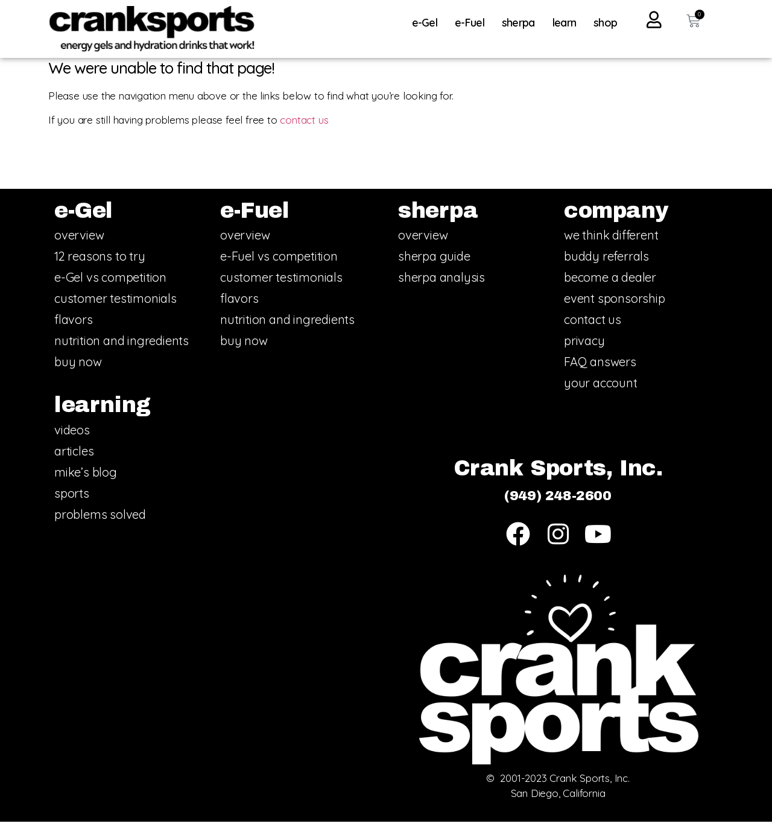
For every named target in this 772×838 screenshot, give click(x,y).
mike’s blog (85, 487)
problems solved (100, 530)
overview (79, 251)
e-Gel (428, 23)
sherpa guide (434, 272)
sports (71, 508)
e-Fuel (472, 23)
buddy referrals (606, 272)
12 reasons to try (99, 272)
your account (601, 399)
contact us (304, 135)
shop (605, 23)
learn (567, 23)
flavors (73, 335)
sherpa (521, 23)
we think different (611, 251)
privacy (584, 356)
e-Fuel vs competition (279, 272)
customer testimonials (115, 314)
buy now (78, 378)
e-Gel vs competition (110, 293)
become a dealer (610, 293)
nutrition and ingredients (121, 356)
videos (72, 445)
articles (73, 466)
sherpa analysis (441, 293)
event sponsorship (614, 314)
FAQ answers (600, 378)
